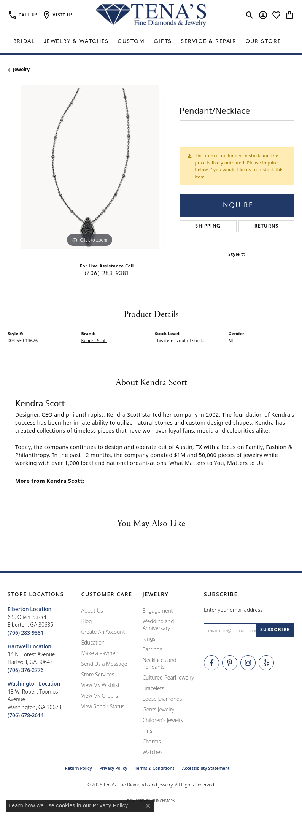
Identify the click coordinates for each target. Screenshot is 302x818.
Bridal (24, 42)
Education (93, 642)
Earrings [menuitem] (152, 649)
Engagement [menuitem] (158, 610)
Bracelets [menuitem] (153, 688)
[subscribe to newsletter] (275, 630)
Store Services (97, 674)
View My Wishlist (100, 685)
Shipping (208, 226)
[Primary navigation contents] (151, 41)
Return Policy (78, 768)
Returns (266, 226)
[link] (23, 15)
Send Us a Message (104, 663)
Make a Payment (100, 653)
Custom (131, 42)
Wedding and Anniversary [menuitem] (158, 624)
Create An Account (103, 631)
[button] (57, 15)
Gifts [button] (163, 42)
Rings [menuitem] (149, 638)
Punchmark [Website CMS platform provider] (163, 801)
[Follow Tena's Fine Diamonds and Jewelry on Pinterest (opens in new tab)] (229, 662)
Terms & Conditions (154, 768)
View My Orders (99, 695)
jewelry (21, 69)
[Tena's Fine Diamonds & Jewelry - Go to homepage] (151, 15)
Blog (86, 621)
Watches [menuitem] (153, 752)
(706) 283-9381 (107, 274)
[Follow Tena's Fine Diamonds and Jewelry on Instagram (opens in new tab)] (248, 662)
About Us (92, 610)
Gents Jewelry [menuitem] (158, 709)
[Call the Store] (26, 632)
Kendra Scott (94, 340)
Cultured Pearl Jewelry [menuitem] (168, 677)
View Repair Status (103, 706)
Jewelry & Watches (76, 42)
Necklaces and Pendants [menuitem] (159, 663)
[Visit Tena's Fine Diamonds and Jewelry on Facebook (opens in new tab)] (211, 662)
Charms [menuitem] (152, 741)
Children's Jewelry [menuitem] (163, 720)
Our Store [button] (263, 42)
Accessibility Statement (206, 768)
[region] (90, 167)
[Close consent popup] (148, 806)
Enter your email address (233, 609)
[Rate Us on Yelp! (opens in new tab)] (266, 662)
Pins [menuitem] (148, 730)
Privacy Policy (113, 768)
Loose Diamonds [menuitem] (162, 698)
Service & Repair (209, 42)
